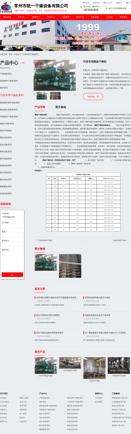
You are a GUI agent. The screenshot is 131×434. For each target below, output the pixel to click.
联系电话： (6, 241)
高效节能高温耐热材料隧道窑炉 (50, 333)
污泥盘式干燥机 (94, 381)
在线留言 (118, 3)
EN (130, 3)
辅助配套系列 (6, 186)
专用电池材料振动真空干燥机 (97, 298)
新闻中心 (36, 17)
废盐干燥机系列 (7, 124)
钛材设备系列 (6, 193)
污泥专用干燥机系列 (31, 54)
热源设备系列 (6, 165)
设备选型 (95, 17)
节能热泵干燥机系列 (9, 117)
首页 (10, 54)
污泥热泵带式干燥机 (45, 240)
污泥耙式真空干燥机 (119, 240)
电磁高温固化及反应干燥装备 (97, 315)
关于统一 (22, 17)
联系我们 (96, 3)
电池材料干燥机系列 (9, 81)
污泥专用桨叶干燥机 (70, 370)
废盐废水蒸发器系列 (9, 110)
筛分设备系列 (6, 158)
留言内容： (6, 250)
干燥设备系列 (6, 74)
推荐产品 (80, 17)
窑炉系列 (4, 88)
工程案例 (65, 17)
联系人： (5, 232)
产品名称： (6, 213)
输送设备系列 (6, 179)
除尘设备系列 (6, 172)
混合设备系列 (6, 145)
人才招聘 (109, 17)
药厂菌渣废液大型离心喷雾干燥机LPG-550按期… (106, 333)
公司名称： (6, 222)
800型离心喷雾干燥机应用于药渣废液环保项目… (57, 298)
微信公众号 (107, 3)
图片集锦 (60, 107)
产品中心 (51, 17)
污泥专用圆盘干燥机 (46, 376)
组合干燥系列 (6, 131)
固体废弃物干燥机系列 (10, 103)
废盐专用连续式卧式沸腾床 (48, 315)
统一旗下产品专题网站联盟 (117, 8)
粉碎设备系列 (6, 151)
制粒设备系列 (6, 138)
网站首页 (86, 3)
